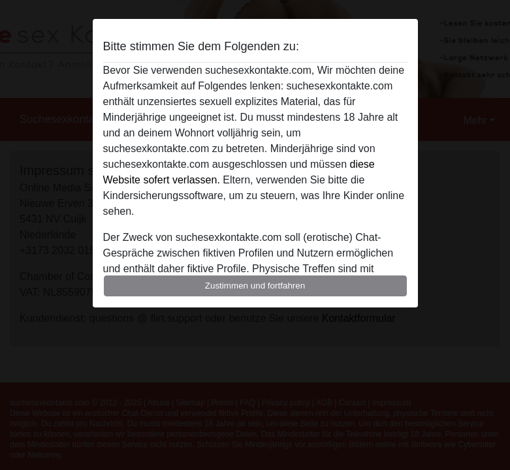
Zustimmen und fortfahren (255, 285)
